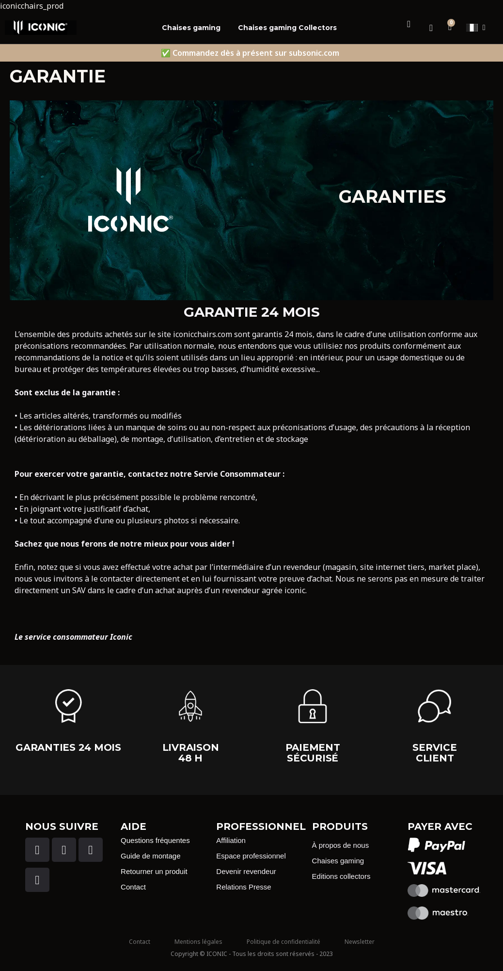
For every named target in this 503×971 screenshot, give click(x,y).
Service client (434, 753)
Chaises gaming (191, 27)
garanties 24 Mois (68, 747)
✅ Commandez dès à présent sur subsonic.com (250, 53)
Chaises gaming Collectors (287, 27)
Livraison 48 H (190, 753)
